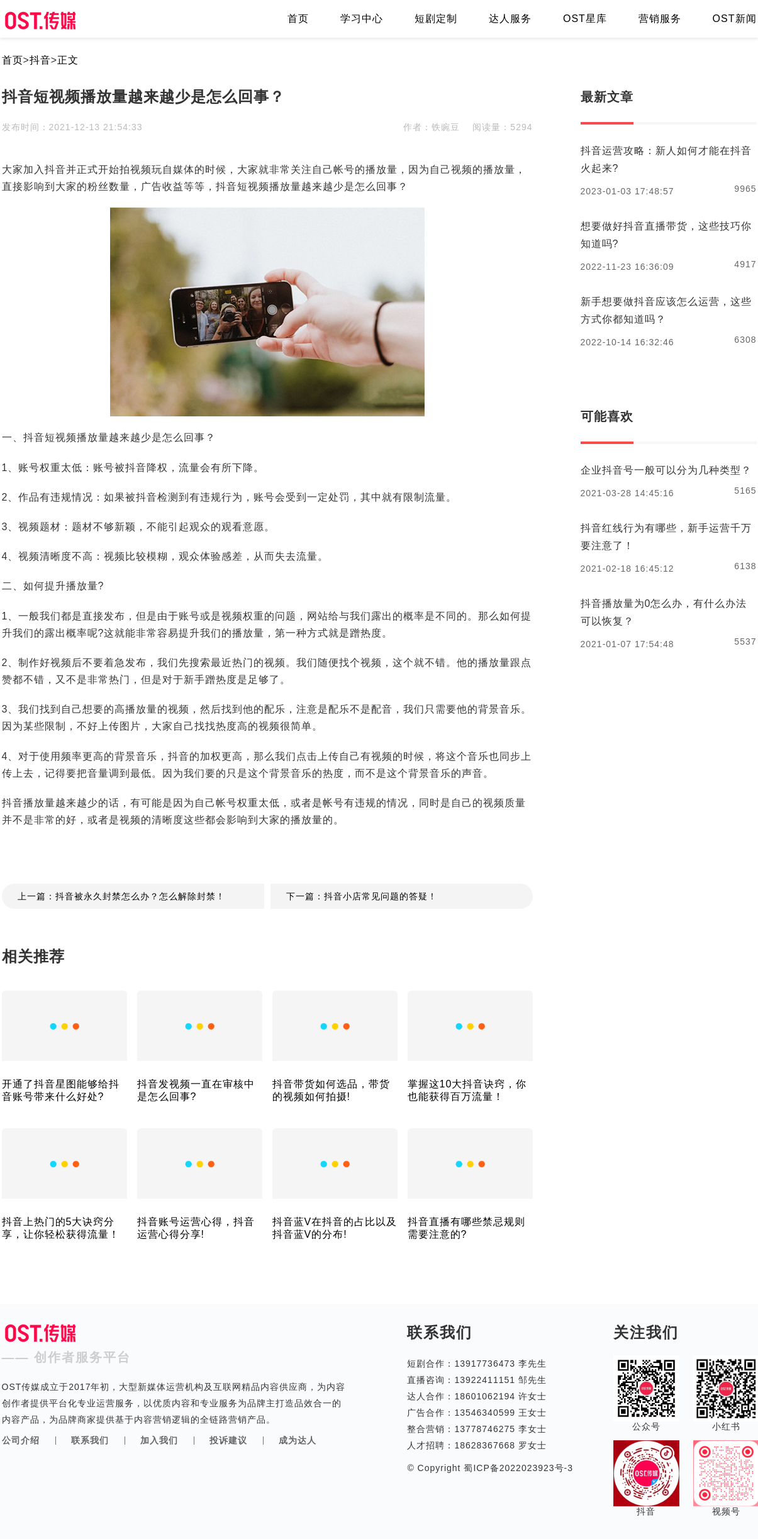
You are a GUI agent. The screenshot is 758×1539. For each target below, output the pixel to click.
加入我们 (159, 1440)
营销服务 (659, 18)
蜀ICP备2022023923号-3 (517, 1468)
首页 (298, 18)
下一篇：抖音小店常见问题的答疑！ (361, 896)
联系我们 (90, 1440)
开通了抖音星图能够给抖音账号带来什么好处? (61, 1090)
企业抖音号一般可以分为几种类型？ (666, 470)
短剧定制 (436, 18)
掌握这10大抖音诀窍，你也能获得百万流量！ (467, 1090)
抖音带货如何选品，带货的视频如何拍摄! (331, 1090)
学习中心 (361, 18)
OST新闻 (735, 18)
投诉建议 (228, 1440)
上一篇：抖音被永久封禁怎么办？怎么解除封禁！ (121, 896)
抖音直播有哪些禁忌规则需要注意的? (466, 1228)
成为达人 (297, 1440)
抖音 (40, 60)
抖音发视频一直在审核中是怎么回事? (196, 1090)
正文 (68, 60)
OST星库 (585, 18)
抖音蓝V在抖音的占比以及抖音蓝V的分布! (335, 1228)
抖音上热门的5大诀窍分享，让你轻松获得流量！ (61, 1228)
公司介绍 (21, 1440)
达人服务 (510, 18)
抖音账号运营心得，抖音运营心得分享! (196, 1228)
